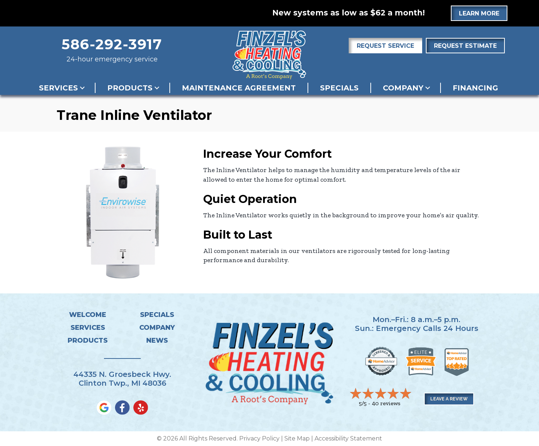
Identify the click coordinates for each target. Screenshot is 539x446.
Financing (475, 87)
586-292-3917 (112, 44)
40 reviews (386, 403)
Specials (339, 87)
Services (58, 87)
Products (129, 87)
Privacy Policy (259, 438)
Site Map (297, 438)
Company (403, 87)
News (157, 340)
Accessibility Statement (348, 438)
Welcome (87, 315)
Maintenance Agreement (239, 87)
